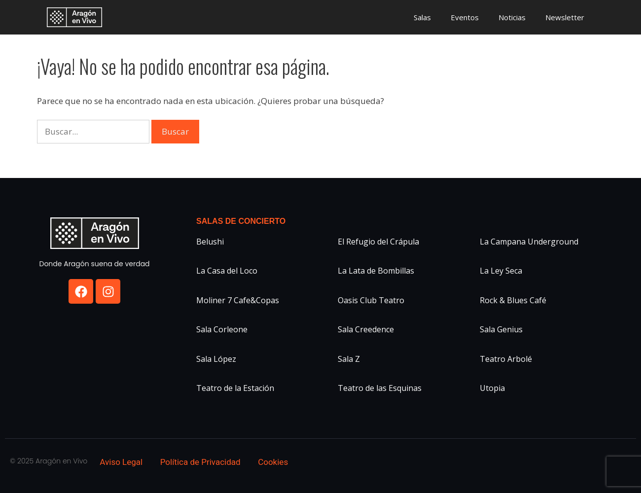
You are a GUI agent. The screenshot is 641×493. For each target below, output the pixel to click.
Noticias (512, 17)
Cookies (273, 462)
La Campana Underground (529, 241)
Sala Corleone (222, 329)
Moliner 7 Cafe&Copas (237, 300)
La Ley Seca (501, 270)
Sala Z (349, 358)
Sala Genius (501, 329)
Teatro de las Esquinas (380, 388)
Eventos (465, 17)
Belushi (210, 241)
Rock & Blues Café (513, 300)
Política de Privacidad (200, 462)
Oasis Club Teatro (371, 300)
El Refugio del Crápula (378, 241)
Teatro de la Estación (235, 388)
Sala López (216, 358)
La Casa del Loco (226, 270)
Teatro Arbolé (506, 358)
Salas (422, 17)
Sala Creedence (366, 329)
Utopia (492, 388)
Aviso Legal (121, 462)
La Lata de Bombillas (376, 270)
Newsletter (564, 17)
